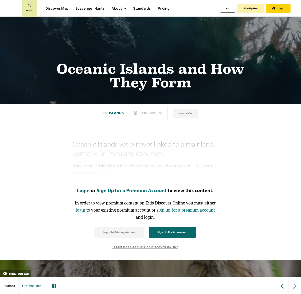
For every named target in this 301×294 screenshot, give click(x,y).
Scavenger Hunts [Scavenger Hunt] (90, 8)
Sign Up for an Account (172, 232)
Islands (116, 112)
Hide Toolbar (16, 274)
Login (83, 190)
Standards (142, 8)
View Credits (185, 113)
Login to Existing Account (119, 232)
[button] (148, 113)
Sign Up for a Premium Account (132, 190)
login (80, 210)
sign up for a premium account (186, 210)
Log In (278, 8)
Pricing (164, 8)
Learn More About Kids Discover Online (145, 247)
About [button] (119, 8)
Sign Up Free (250, 8)
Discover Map (57, 8)
